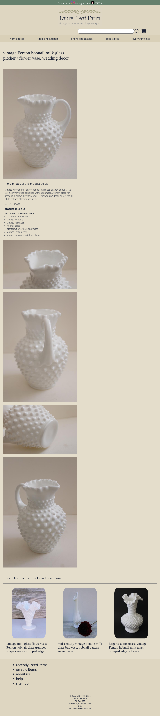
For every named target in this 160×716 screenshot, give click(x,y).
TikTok (98, 3)
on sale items (26, 669)
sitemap (22, 683)
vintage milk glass (15, 222)
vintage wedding (15, 219)
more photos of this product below (26, 184)
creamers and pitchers (18, 216)
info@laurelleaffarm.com (80, 708)
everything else (141, 38)
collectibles (112, 38)
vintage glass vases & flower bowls (24, 235)
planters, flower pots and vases (22, 228)
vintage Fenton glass (17, 231)
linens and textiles (81, 38)
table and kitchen (47, 38)
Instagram (80, 3)
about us (23, 674)
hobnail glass (13, 225)
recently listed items (31, 664)
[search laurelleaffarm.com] (137, 31)
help (19, 678)
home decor (17, 38)
